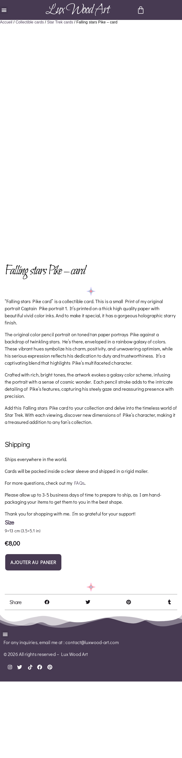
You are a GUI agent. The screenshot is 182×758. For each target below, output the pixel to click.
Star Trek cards (60, 22)
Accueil (6, 22)
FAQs (79, 559)
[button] (4, 10)
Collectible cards (30, 22)
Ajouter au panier (33, 639)
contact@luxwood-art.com (91, 719)
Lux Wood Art (77, 10)
